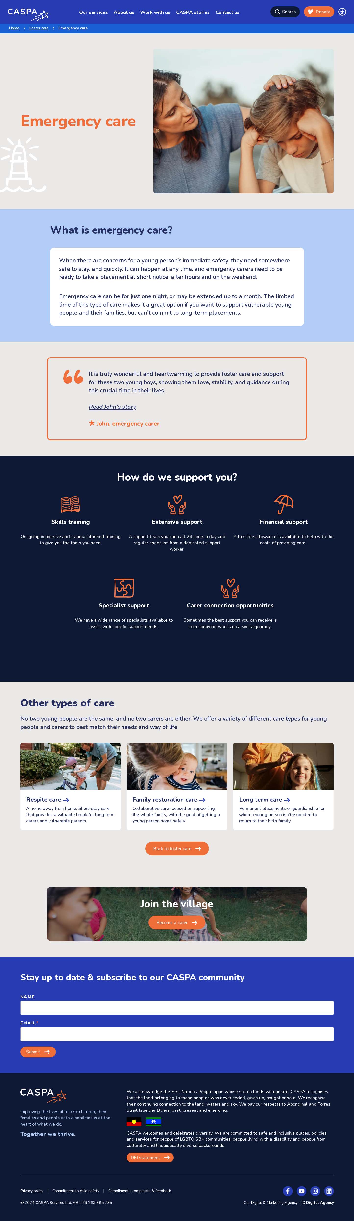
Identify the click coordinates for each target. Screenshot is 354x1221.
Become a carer (172, 922)
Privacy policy (31, 1191)
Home (14, 28)
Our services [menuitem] (93, 12)
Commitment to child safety (75, 1191)
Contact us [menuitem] (228, 12)
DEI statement (145, 1157)
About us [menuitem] (124, 12)
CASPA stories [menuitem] (193, 12)
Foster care (39, 28)
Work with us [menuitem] (155, 12)
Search (285, 12)
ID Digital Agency (317, 1202)
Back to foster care (172, 848)
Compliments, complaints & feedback (139, 1191)
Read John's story (112, 407)
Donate (319, 12)
